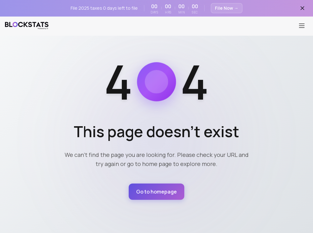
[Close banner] (302, 8)
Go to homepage (156, 191)
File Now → (226, 8)
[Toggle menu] (302, 24)
